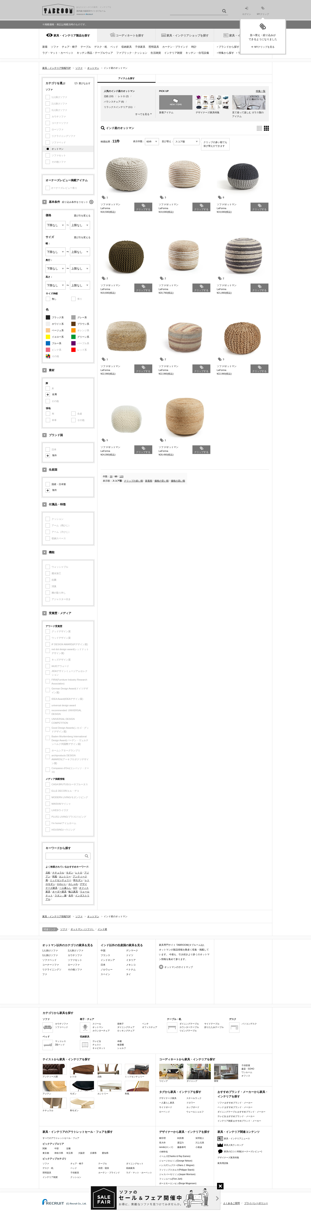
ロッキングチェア (126, 1030)
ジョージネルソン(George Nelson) (175, 1161)
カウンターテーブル (189, 1027)
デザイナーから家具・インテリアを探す (184, 1131)
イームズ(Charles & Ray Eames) (174, 1156)
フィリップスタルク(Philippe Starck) (176, 1170)
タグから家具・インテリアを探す (180, 1092)
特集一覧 (260, 91)
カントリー (65, 876)
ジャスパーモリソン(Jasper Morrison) (177, 1174)
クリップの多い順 (133, 480)
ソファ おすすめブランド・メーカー (235, 1103)
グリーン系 (83, 337)
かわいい (62, 884)
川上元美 (199, 1142)
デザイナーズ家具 (167, 1098)
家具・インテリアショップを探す (188, 35)
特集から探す (226, 52)
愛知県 (105, 1153)
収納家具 (126, 46)
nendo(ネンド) (166, 1147)
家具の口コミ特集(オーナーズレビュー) (243, 1151)
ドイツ (129, 955)
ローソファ (74, 964)
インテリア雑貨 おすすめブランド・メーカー (239, 1121)
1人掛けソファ (50, 950)
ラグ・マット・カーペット (57, 52)
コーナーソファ (50, 964)
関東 (45, 1148)
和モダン (78, 880)
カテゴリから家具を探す (58, 1013)
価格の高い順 (178, 480)
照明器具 (154, 46)
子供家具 (140, 46)
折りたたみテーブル (214, 1027)
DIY (75, 888)
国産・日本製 (59, 484)
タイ (128, 974)
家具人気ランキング (233, 1145)
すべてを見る (142, 114)
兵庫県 (93, 1153)
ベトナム (131, 969)
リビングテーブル (188, 1030)
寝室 (226, 1073)
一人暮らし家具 (166, 1103)
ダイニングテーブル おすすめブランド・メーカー (241, 1112)
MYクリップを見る (264, 47)
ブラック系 (58, 317)
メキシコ (131, 964)
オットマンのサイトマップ (178, 967)
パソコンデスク (249, 1024)
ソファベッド (49, 960)
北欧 (48, 872)
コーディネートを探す (130, 35)
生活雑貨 (156, 52)
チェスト (96, 1044)
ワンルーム (246, 1072)
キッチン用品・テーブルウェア (95, 52)
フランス (105, 955)
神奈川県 (58, 1153)
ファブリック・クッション (131, 52)
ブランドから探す (229, 46)
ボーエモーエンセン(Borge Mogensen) (178, 1183)
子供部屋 (245, 1065)
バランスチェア (112, 101)
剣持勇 (180, 1138)
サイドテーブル (211, 1024)
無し (54, 299)
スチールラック (194, 1098)
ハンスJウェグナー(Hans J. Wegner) (176, 1165)
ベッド (114, 46)
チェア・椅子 (69, 46)
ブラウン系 (83, 324)
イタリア (131, 960)
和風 (54, 876)
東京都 (46, 1153)
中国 (103, 950)
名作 (70, 895)
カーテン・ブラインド (175, 46)
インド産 (102, 929)
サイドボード (165, 1107)
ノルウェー (107, 969)
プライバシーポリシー (256, 1203)
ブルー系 (56, 343)
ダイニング (199, 1073)
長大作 (162, 1142)
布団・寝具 (103, 1168)
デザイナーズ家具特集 (228, 1157)
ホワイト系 (58, 324)
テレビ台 (96, 1041)
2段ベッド (60, 1044)
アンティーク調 (55, 1071)
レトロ (78, 872)
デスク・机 (100, 46)
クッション (75, 1177)
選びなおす (84, 83)
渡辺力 (180, 1142)
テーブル (86, 46)
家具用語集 (222, 1163)
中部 (56, 1148)
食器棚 (120, 1044)
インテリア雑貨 (173, 52)
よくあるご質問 (231, 1203)
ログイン (246, 11)
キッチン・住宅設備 (197, 52)
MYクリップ (263, 10)
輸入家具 (73, 891)
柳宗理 (162, 1138)
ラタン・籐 (61, 895)
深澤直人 (199, 1138)
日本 (103, 964)
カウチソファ (75, 955)
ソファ (55, 46)
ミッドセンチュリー (60, 880)
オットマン (57, 149)
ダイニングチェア (126, 1027)
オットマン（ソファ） (82, 929)
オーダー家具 (59, 891)
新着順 (148, 480)
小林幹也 (163, 1152)
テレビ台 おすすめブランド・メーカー (236, 1116)
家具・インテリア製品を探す (72, 35)
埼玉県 (69, 1153)
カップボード (192, 1107)
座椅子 (120, 1024)
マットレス (60, 1041)
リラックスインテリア (116, 107)
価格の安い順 (161, 480)
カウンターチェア (101, 1030)
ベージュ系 (58, 330)
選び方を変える (82, 215)
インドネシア (108, 960)
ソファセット (75, 960)
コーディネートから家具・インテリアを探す (187, 1059)
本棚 (119, 1041)
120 (121, 476)
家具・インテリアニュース (237, 1138)
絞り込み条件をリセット (75, 202)
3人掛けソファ (50, 955)
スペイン (105, 974)
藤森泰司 (181, 1147)
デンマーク (132, 950)
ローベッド (164, 1112)
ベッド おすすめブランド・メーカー (235, 1107)
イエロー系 (58, 337)
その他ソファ (75, 969)
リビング (171, 1073)
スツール (96, 1024)
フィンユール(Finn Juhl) (170, 1179)
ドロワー (190, 1103)
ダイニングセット (134, 1163)
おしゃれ (73, 884)
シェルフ (121, 1048)
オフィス (245, 1076)
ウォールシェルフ (195, 1112)
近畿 (68, 1148)
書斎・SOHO (247, 1069)
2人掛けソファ (75, 950)
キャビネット (98, 1048)
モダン (69, 872)
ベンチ (145, 1024)
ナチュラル (58, 872)
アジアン (55, 1088)
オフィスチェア (149, 1027)
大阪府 (81, 1153)
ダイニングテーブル (189, 1024)
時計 (194, 46)
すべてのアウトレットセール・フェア (61, 1138)
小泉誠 (198, 1147)
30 (111, 476)
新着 (45, 46)
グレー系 (82, 317)
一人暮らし (65, 888)
